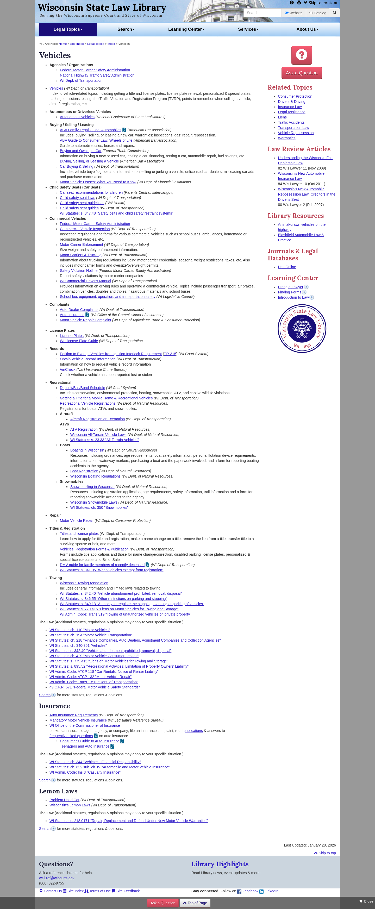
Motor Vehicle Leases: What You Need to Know (98, 182)
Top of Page (195, 903)
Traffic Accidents (291, 122)
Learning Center (186, 29)
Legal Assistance (291, 112)
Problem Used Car (64, 800)
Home (63, 43)
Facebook (247, 891)
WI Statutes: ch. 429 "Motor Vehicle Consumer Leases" (94, 656)
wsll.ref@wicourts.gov (56, 878)
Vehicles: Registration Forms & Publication (94, 549)
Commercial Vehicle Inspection (85, 229)
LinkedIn (268, 891)
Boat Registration (84, 471)
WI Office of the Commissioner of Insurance (84, 725)
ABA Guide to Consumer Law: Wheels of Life (96, 140)
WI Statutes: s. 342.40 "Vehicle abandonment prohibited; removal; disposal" (121, 593)
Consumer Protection (295, 96)
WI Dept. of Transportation (81, 80)
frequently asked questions (71, 736)
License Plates (72, 336)
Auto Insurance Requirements (73, 715)
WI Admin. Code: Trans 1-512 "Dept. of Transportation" (93, 682)
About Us (307, 29)
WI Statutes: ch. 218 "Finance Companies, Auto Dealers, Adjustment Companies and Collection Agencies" (135, 640)
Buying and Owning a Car (81, 151)
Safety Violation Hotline (79, 270)
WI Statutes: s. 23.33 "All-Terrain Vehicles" (104, 440)
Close (366, 901)
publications (193, 731)
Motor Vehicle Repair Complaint (85, 320)
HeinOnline (287, 267)
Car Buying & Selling (76, 166)
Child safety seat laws (77, 198)
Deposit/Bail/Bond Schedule (82, 388)
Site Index (77, 43)
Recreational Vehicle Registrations (87, 403)
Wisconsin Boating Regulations (95, 476)
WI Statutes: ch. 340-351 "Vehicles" (78, 645)
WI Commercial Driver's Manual (85, 281)
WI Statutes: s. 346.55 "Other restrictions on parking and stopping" (113, 599)
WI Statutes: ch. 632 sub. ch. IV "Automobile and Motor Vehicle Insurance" (109, 767)
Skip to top (325, 853)
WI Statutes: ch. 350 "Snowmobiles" (99, 507)
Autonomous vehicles (77, 117)
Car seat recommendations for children (91, 192)
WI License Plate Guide (79, 341)
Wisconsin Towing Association (84, 583)
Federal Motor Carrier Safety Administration (95, 70)
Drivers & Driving (291, 101)
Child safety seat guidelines (82, 203)
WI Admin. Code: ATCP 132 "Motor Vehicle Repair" (90, 677)
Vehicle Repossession (296, 133)
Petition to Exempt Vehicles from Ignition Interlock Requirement (111, 354)
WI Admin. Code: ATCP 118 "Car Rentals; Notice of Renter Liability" (104, 671)
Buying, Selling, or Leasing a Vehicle (89, 161)
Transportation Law (293, 128)
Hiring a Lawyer (290, 287)
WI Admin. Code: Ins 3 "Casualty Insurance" (85, 772)
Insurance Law (290, 107)
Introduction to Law (293, 297)
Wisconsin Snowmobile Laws (93, 502)
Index (111, 43)
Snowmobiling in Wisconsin (92, 487)
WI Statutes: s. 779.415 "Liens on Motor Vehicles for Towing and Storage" (119, 609)
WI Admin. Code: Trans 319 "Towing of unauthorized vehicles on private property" (125, 614)
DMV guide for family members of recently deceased (102, 565)
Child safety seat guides (79, 208)
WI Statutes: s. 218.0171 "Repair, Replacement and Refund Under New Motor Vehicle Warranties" (128, 821)
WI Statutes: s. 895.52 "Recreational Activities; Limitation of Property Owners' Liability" (119, 666)
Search (126, 29)
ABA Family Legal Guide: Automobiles (90, 130)
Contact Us (50, 891)
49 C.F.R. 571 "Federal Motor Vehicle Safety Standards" (95, 687)
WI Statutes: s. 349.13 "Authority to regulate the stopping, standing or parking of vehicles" (132, 604)
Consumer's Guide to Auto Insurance (89, 741)
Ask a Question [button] (302, 73)
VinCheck (68, 369)
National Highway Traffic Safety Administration (97, 75)
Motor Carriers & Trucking (80, 255)
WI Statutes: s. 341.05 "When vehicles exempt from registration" (111, 570)
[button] (301, 55)
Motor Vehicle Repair (77, 520)
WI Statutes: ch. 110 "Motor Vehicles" (79, 630)
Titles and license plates (79, 533)
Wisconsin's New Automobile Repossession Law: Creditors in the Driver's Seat (306, 194)
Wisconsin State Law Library (102, 7)
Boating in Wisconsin (87, 450)
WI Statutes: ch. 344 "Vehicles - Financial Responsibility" (95, 762)
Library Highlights (220, 864)
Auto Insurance (72, 315)
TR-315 (170, 354)
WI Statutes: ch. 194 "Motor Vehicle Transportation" (90, 635)
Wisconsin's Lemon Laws (69, 805)
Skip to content (321, 2)
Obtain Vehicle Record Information (87, 359)
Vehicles (56, 88)
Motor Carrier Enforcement (81, 244)
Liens (282, 117)
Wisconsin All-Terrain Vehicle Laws (98, 434)
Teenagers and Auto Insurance (84, 746)
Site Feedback (126, 891)
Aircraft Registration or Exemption (97, 419)
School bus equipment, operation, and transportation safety (107, 296)
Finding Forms (289, 292)
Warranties (287, 138)
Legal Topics (68, 29)
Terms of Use (98, 891)
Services (248, 29)
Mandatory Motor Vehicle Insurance (78, 720)
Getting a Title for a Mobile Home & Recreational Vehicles (106, 398)
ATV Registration (84, 429)
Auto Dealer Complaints (79, 310)
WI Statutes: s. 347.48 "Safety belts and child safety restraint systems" (116, 213)
